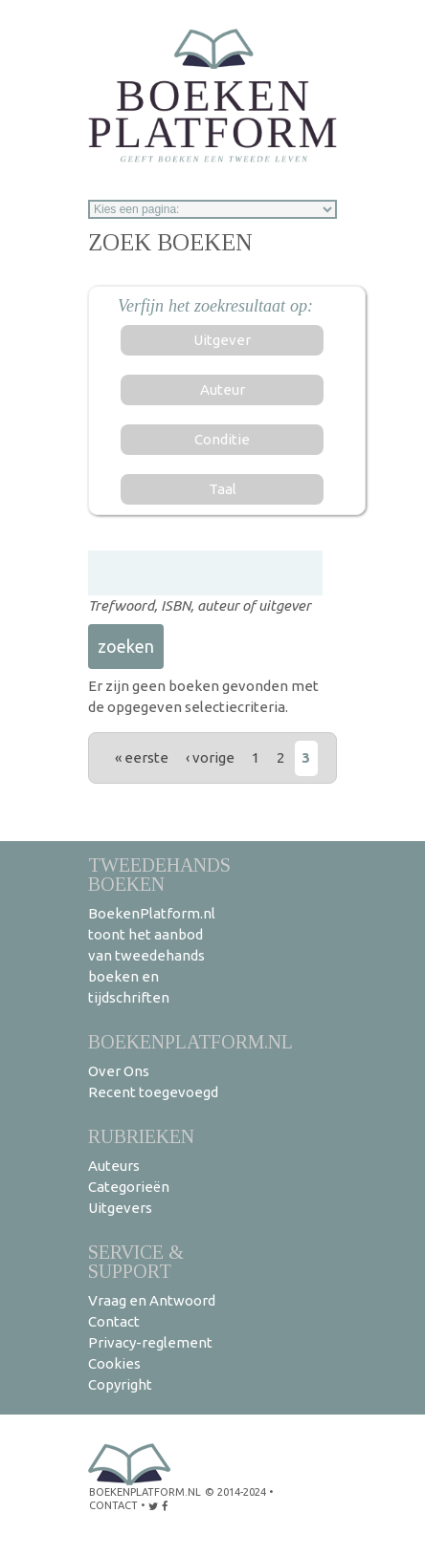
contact (113, 1505)
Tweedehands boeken (159, 874)
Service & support (136, 1261)
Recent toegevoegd (153, 1092)
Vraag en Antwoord (151, 1300)
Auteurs (114, 1165)
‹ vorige (210, 757)
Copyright (120, 1384)
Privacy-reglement (150, 1342)
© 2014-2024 (235, 1492)
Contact (114, 1321)
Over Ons (118, 1071)
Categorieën (128, 1186)
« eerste (141, 757)
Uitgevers (120, 1207)
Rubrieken (141, 1136)
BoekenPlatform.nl (190, 1041)
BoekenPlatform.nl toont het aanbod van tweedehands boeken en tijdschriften (151, 955)
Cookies (114, 1363)
